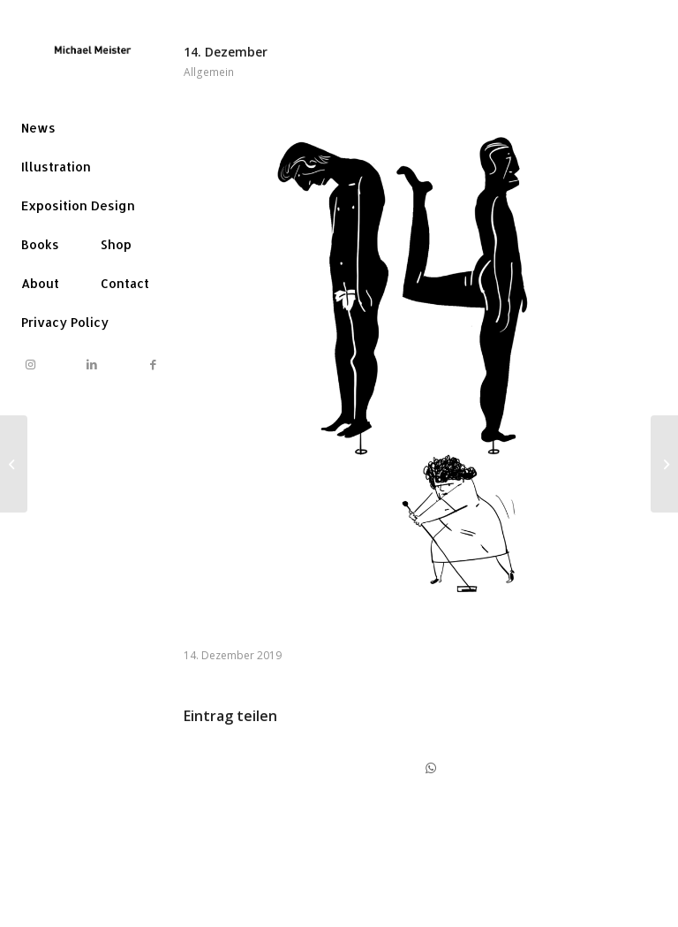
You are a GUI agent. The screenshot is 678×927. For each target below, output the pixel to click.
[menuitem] (38, 128)
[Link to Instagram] (30, 364)
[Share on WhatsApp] (431, 768)
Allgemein (209, 72)
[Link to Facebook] (152, 364)
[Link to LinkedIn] (91, 364)
